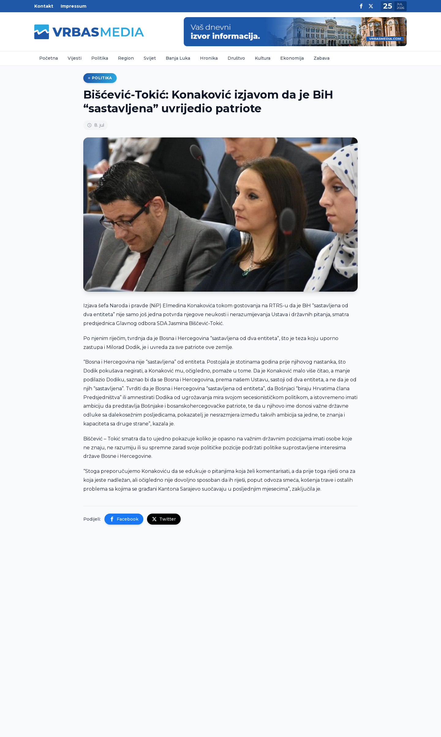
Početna (48, 58)
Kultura (262, 58)
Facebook (123, 519)
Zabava (322, 58)
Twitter (164, 519)
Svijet (150, 58)
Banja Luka (178, 58)
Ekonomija (292, 58)
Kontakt (43, 6)
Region (126, 58)
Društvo (236, 58)
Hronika (209, 58)
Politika (99, 58)
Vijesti (74, 58)
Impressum (73, 6)
